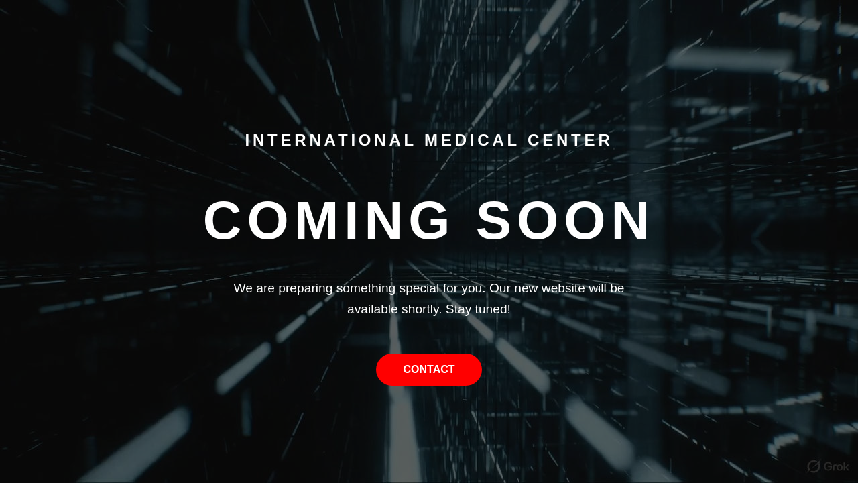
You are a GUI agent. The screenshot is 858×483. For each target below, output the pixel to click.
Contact (428, 369)
